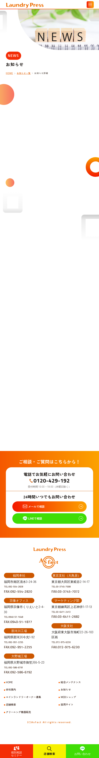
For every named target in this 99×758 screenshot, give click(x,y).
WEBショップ (68, 706)
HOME (9, 73)
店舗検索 (49, 754)
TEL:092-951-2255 (18, 651)
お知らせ (66, 698)
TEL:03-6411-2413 (65, 620)
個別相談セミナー (16, 753)
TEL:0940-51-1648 (18, 625)
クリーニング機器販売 (18, 721)
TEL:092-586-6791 (18, 676)
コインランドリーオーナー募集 (23, 706)
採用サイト (67, 713)
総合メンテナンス (71, 691)
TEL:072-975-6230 (65, 651)
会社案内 (11, 698)
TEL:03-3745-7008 (65, 595)
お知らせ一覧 (24, 73)
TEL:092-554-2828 (18, 595)
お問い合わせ (82, 754)
